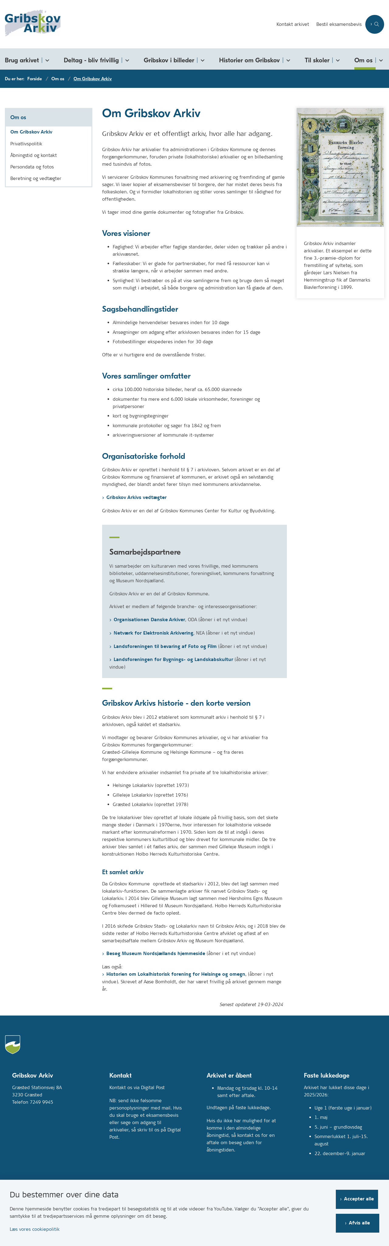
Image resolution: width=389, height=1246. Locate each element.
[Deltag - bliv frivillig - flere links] (126, 59)
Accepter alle (360, 1198)
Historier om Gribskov (249, 60)
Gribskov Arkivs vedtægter (136, 497)
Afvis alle (360, 1222)
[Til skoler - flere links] (337, 59)
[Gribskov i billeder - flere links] (201, 59)
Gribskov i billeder (169, 60)
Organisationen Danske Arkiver (149, 620)
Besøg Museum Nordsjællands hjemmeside (155, 954)
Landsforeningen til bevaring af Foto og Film (165, 646)
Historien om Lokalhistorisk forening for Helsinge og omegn (175, 974)
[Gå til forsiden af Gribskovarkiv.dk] (136, 24)
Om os (363, 60)
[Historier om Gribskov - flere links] (287, 59)
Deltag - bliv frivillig (91, 60)
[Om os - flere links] (380, 59)
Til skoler (317, 60)
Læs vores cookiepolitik (35, 1228)
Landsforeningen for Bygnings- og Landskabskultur (173, 660)
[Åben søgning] (374, 24)
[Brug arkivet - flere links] (46, 59)
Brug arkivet (22, 60)
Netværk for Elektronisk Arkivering (153, 633)
